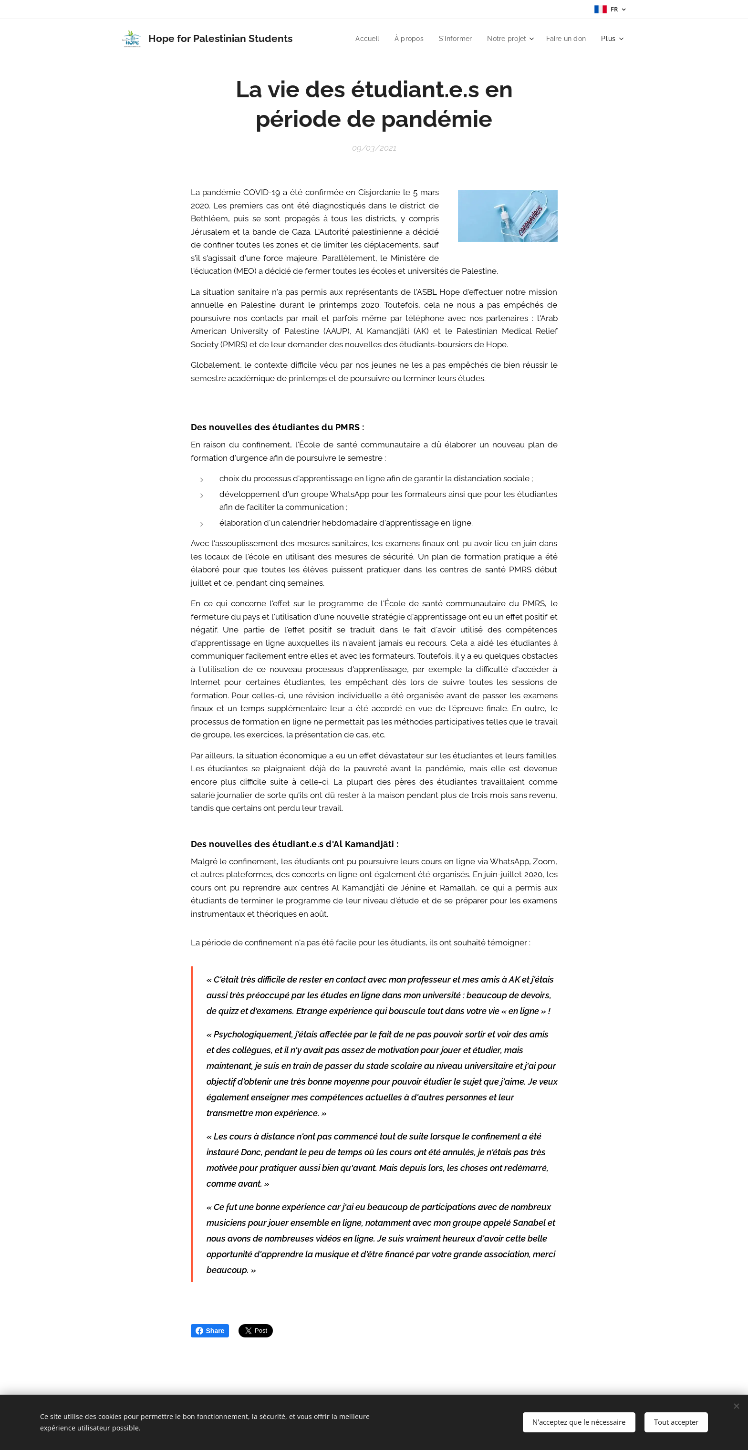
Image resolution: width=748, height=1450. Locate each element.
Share (210, 1331)
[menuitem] (360, 39)
